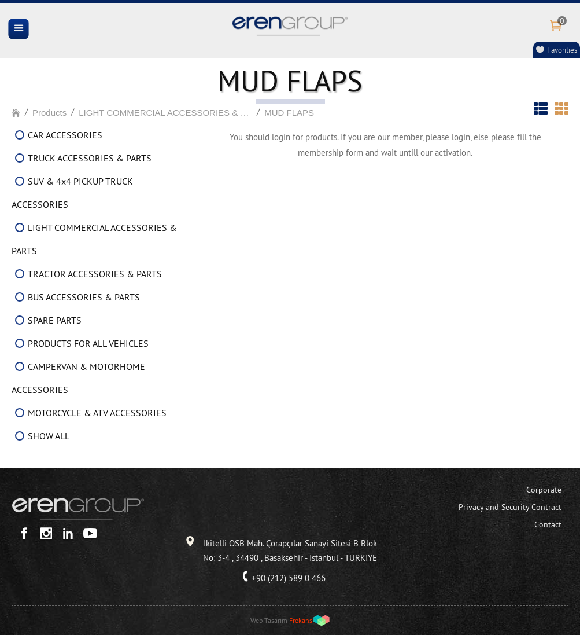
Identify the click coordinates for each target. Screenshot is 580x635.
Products (49, 113)
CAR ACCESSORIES (65, 135)
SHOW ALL (48, 436)
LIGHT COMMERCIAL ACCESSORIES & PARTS (165, 113)
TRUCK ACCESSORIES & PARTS (90, 158)
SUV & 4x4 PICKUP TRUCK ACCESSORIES (72, 192)
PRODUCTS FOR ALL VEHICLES (88, 343)
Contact (547, 524)
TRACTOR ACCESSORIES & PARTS (95, 274)
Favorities (562, 49)
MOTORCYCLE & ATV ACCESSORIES (97, 413)
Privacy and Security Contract (510, 507)
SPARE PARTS (55, 320)
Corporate (543, 489)
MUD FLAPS (289, 113)
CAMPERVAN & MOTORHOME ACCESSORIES (78, 378)
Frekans (300, 620)
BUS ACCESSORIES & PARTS (84, 297)
